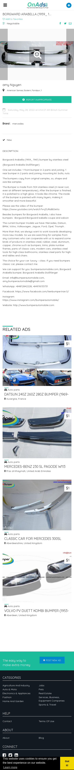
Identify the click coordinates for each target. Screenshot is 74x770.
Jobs (41, 685)
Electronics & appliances (16, 693)
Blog (41, 737)
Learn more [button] (10, 767)
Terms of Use (46, 721)
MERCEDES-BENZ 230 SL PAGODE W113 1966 (34, 466)
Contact (7, 721)
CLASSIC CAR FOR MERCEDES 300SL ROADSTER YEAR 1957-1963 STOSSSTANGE (32, 538)
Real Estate (45, 693)
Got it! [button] (67, 763)
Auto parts (12, 389)
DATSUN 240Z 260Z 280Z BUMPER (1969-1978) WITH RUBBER (36, 394)
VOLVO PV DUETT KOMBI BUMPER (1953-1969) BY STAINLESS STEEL (36, 611)
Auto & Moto (10, 689)
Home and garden (13, 701)
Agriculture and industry (16, 685)
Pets (41, 689)
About (6, 737)
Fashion (7, 697)
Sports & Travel (47, 704)
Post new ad (52, 660)
